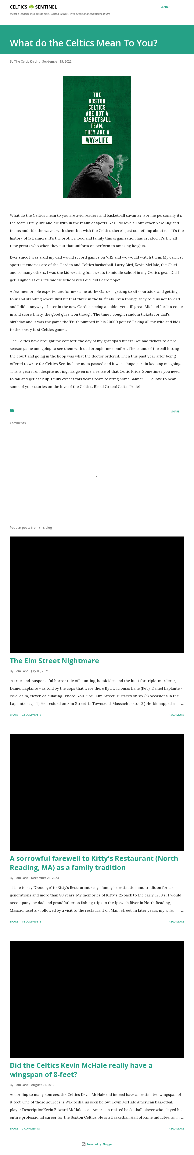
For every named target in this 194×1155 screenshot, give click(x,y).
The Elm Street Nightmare (54, 660)
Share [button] (175, 411)
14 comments (31, 921)
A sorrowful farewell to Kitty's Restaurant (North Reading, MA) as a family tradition (94, 863)
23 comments (31, 714)
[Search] (165, 7)
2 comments (31, 1128)
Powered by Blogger (97, 1144)
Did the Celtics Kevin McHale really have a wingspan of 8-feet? (81, 1070)
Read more (176, 714)
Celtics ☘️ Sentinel (33, 7)
